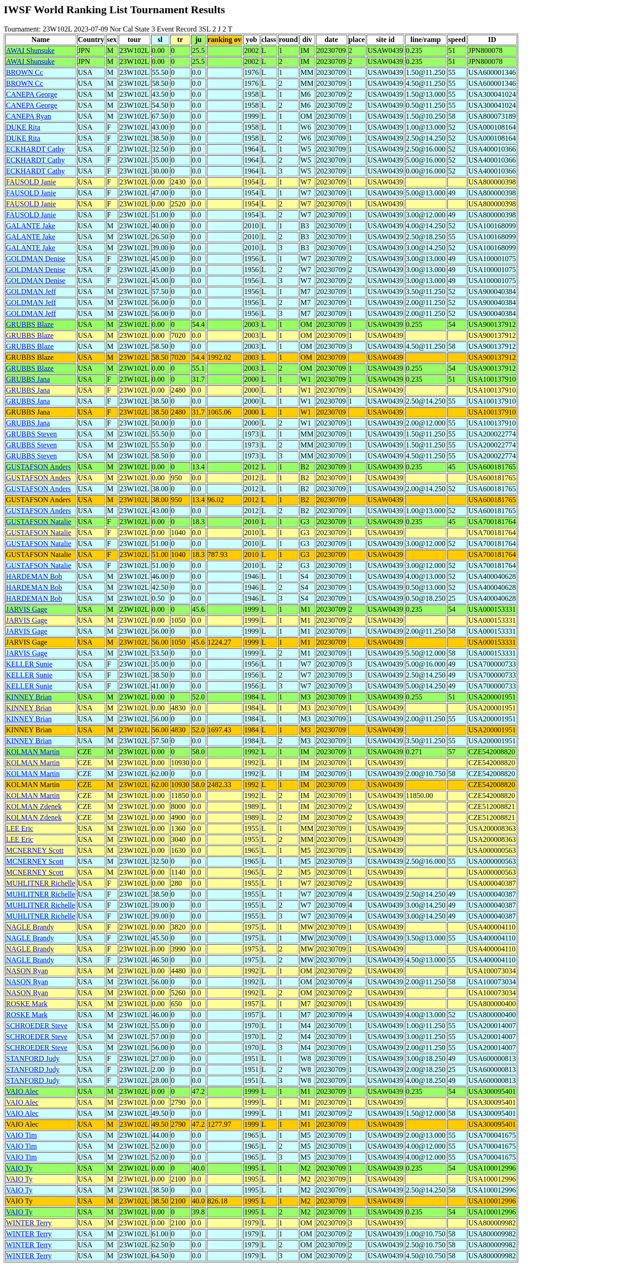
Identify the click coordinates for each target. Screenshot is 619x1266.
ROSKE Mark (26, 1004)
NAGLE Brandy (30, 927)
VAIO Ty (19, 1168)
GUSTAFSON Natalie (38, 521)
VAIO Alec (22, 1091)
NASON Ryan (27, 971)
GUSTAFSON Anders (38, 467)
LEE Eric (19, 828)
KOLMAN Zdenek (34, 806)
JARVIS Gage (26, 609)
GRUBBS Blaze (29, 324)
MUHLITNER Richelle (40, 883)
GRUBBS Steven (31, 434)
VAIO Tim (21, 1135)
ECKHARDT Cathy (35, 149)
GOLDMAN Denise (35, 259)
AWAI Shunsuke (30, 50)
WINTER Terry (29, 1223)
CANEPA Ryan (28, 116)
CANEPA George (31, 94)
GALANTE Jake (30, 226)
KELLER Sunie (29, 664)
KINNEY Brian (29, 697)
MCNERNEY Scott (34, 850)
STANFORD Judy (32, 1058)
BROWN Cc (24, 72)
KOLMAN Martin (33, 752)
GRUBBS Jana (28, 379)
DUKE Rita (23, 127)
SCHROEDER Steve (37, 1026)
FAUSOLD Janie (31, 182)
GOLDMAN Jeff (31, 291)
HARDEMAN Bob (34, 576)
